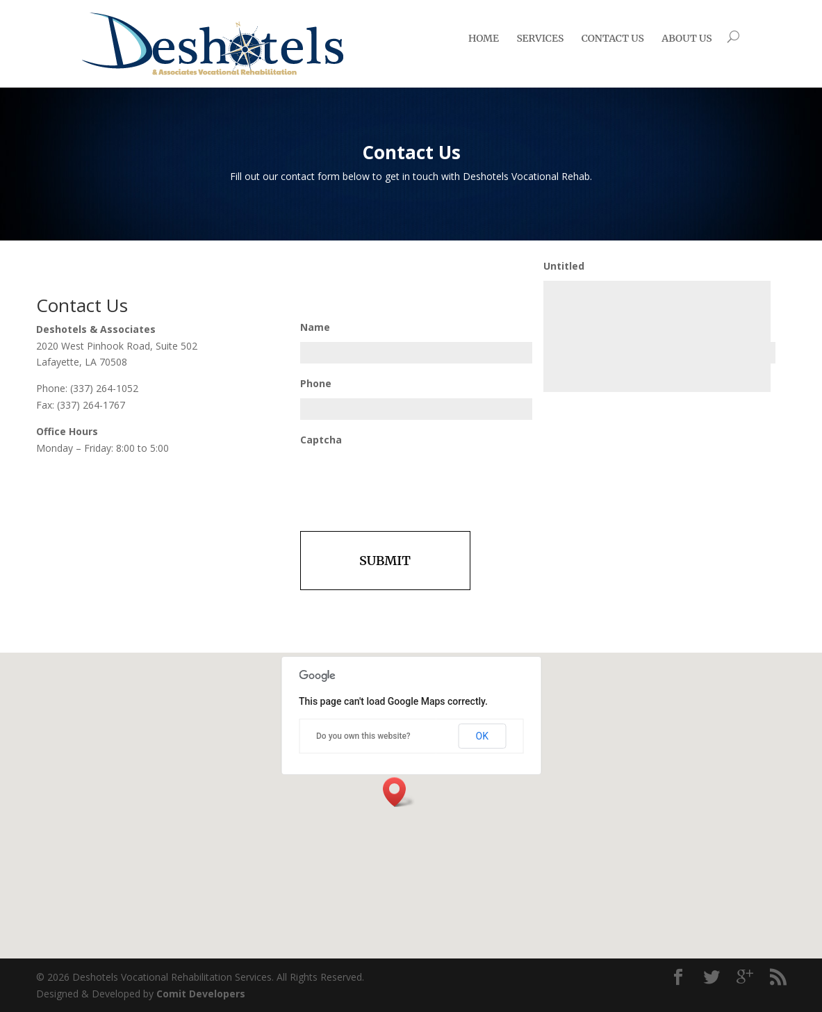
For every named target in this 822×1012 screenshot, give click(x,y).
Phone (315, 383)
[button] (399, 792)
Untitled (563, 266)
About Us (686, 38)
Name (315, 327)
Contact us (613, 38)
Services (540, 38)
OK (482, 736)
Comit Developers (200, 993)
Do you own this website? (363, 736)
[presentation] (405, 482)
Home (483, 38)
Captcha (321, 440)
